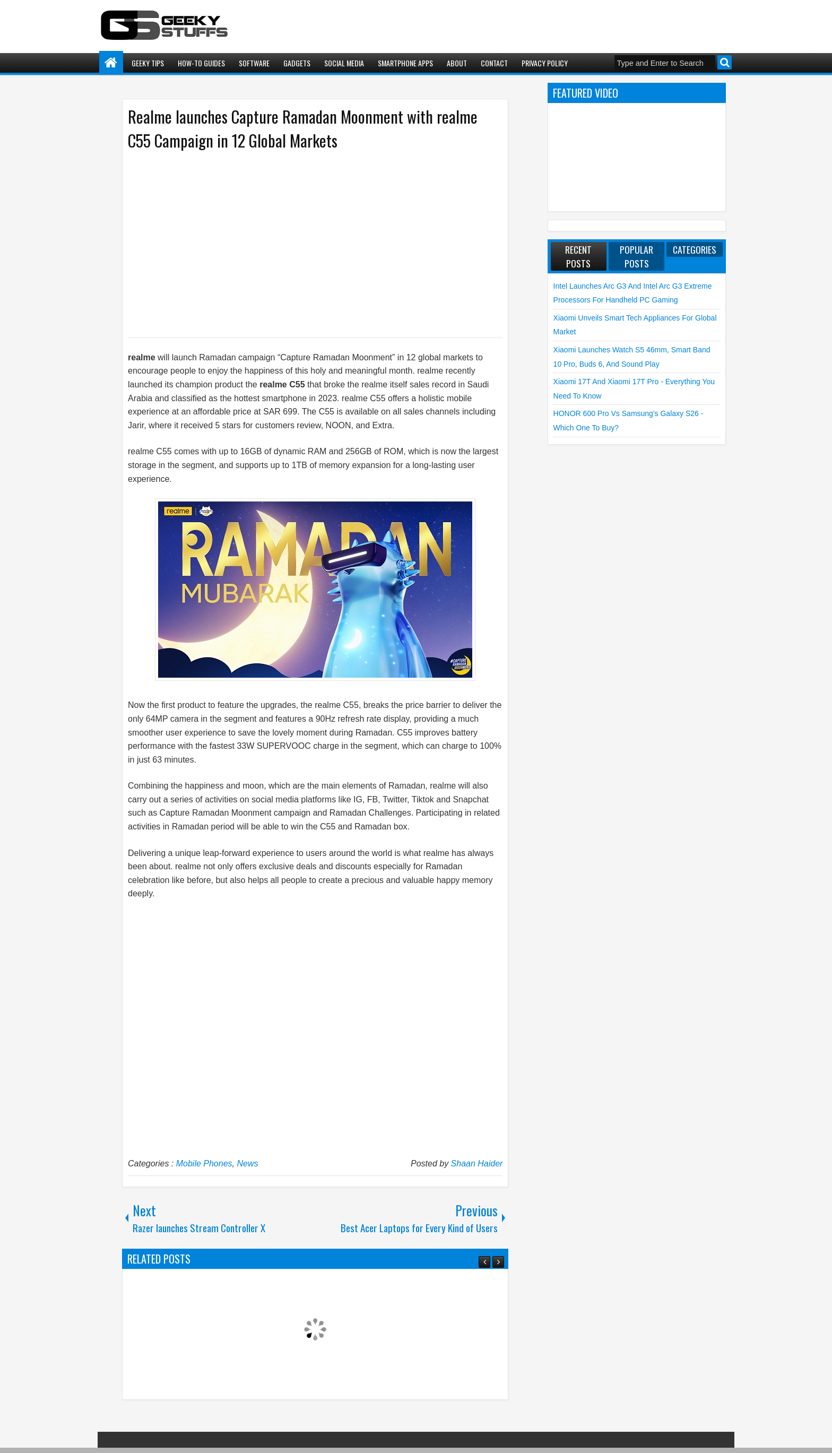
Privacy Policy (545, 62)
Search (724, 62)
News (247, 1163)
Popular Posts (636, 256)
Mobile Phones (204, 1163)
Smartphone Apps (405, 62)
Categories (694, 249)
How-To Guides (201, 62)
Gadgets (296, 62)
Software (254, 62)
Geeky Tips (148, 62)
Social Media (344, 62)
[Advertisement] (304, 243)
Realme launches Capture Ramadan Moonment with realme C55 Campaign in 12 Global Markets (303, 128)
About (457, 62)
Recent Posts (578, 256)
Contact (494, 62)
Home (111, 63)
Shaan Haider (477, 1163)
